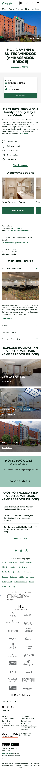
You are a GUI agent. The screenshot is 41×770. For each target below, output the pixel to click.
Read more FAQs (20, 538)
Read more (24, 134)
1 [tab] (18, 40)
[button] (38, 3)
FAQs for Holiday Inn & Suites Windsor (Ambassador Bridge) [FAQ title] (20, 496)
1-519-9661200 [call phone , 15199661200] (18, 228)
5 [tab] (23, 40)
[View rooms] (7, 381)
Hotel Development (27, 719)
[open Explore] (7, 592)
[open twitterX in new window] (25, 550)
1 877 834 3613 (25, 735)
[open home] (1, 596)
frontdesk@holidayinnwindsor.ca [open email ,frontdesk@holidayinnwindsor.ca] (19, 230)
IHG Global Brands (8, 719)
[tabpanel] (20, 293)
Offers (4, 9)
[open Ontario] (28, 592)
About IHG (5, 716)
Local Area (36, 9)
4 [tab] (22, 40)
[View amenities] (8, 414)
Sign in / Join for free (27, 3)
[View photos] (7, 447)
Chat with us (6, 721)
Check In (8, 80)
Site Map (5, 728)
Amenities (19, 9)
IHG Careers (25, 716)
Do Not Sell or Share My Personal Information (29, 726)
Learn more (6, 319)
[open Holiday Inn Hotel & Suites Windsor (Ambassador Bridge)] (17, 597)
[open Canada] (18, 592)
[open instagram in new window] (20, 550)
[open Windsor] (10, 594)
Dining (27, 9)
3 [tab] (21, 40)
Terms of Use (6, 723)
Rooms (11, 9)
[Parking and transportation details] (15, 242)
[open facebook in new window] (15, 550)
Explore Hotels (26, 721)
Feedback (24, 729)
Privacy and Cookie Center (10, 725)
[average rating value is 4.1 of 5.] (17, 67)
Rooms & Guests (10, 86)
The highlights (20, 261)
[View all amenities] (20, 165)
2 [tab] (19, 40)
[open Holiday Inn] (22, 594)
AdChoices (25, 723)
